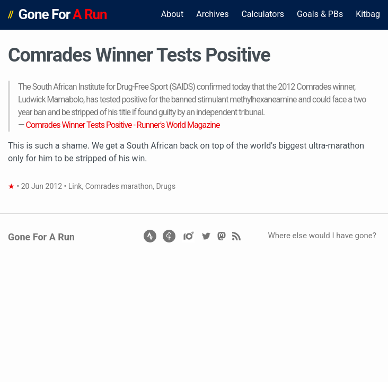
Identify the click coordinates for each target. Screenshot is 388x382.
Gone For (63, 14)
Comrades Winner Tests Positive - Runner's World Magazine (122, 125)
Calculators (262, 14)
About (172, 14)
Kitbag (368, 14)
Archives (212, 14)
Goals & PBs (320, 14)
